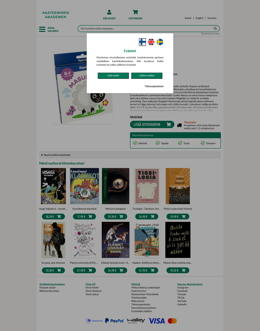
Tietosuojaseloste (154, 86)
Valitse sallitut (146, 75)
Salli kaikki (113, 75)
